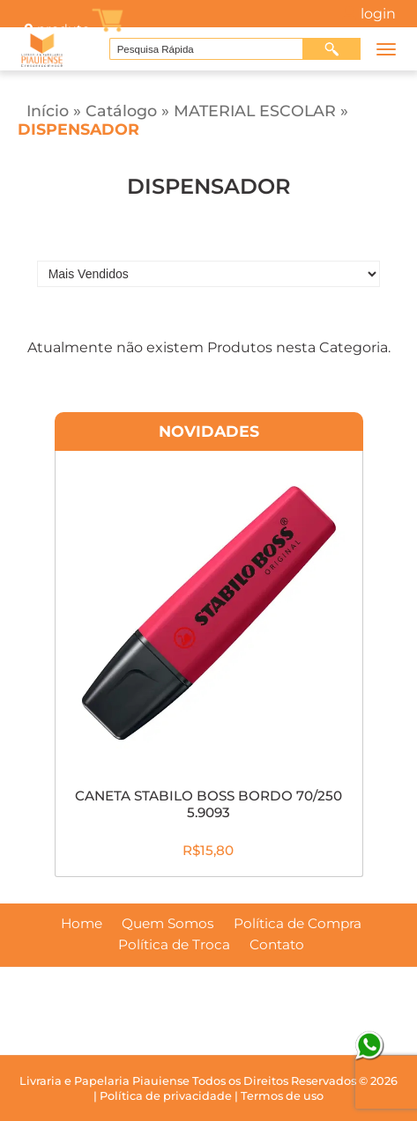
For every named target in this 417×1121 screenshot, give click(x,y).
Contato (276, 945)
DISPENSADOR (78, 129)
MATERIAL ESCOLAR (255, 110)
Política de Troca (174, 945)
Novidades (209, 431)
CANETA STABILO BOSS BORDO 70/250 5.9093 (208, 804)
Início (47, 110)
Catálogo (121, 110)
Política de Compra (297, 924)
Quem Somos (168, 924)
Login (378, 14)
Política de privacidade (166, 1096)
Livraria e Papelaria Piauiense (104, 1081)
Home (81, 924)
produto (55, 29)
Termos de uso (282, 1096)
